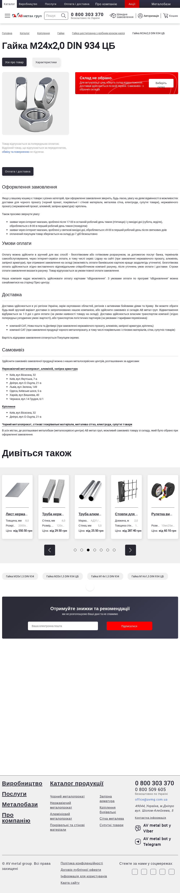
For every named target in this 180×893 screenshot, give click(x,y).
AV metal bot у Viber (153, 828)
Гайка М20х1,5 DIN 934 (20, 576)
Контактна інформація (150, 817)
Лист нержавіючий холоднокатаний (17, 514)
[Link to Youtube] (171, 872)
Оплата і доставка (77, 4)
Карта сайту (70, 883)
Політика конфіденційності (82, 863)
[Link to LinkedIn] (162, 872)
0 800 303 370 (87, 14)
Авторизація (151, 16)
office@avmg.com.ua (151, 799)
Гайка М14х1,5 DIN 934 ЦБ (148, 576)
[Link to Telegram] (153, 872)
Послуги (50, 4)
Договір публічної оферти (81, 870)
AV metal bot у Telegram (153, 841)
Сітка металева (112, 818)
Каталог (9, 4)
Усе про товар (14, 62)
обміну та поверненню (15, 152)
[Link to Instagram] (144, 872)
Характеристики (46, 62)
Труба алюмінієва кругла (90, 514)
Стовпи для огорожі (126, 514)
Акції (132, 4)
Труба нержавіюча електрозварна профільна (53, 514)
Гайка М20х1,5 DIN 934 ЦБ (62, 576)
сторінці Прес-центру (36, 282)
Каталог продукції (76, 783)
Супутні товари (112, 825)
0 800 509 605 (150, 789)
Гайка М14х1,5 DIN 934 (105, 576)
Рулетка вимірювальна (162, 514)
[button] (49, 550)
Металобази (20, 804)
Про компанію (16, 817)
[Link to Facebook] (135, 872)
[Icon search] (63, 15)
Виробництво (28, 4)
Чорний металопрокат (67, 796)
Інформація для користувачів (84, 876)
